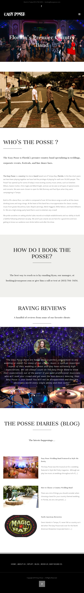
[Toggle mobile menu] (79, 14)
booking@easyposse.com (52, 2)
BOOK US (44, 564)
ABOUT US (21, 564)
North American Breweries (51, 516)
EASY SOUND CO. (55, 564)
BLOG (37, 564)
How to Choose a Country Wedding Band (57, 487)
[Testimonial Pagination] (34, 395)
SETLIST (30, 564)
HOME (13, 564)
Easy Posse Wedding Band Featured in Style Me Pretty (59, 459)
